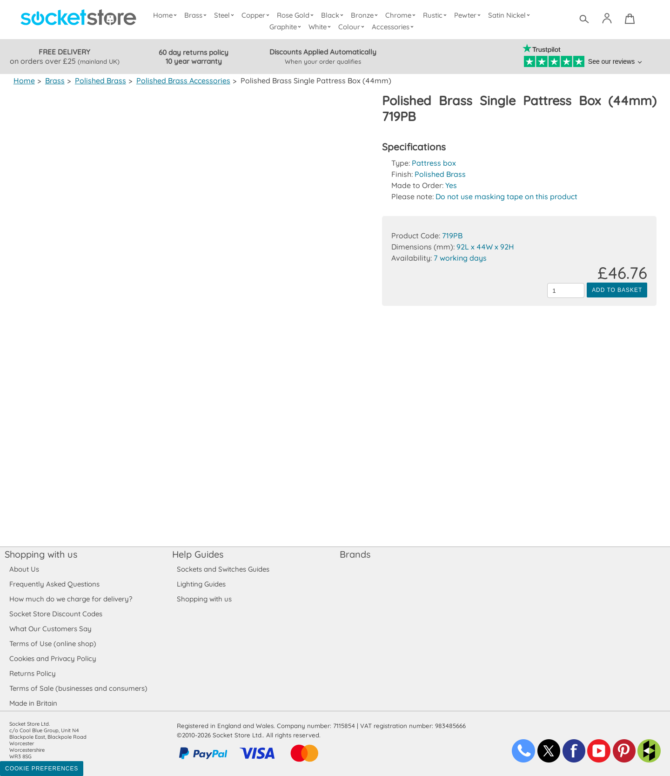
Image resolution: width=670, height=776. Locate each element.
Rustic (435, 15)
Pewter (468, 15)
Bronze (366, 15)
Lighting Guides (201, 584)
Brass (198, 15)
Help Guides (197, 554)
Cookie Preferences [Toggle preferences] (41, 768)
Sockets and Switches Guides (223, 569)
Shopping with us (41, 554)
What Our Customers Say (50, 628)
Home (167, 15)
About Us (24, 569)
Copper (257, 15)
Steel (226, 15)
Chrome (401, 15)
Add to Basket (617, 290)
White (321, 26)
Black (334, 15)
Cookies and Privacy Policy (52, 658)
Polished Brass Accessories (180, 80)
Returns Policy (32, 673)
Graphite (286, 26)
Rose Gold (297, 15)
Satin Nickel (509, 15)
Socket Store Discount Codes (55, 613)
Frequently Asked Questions (54, 584)
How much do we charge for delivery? (70, 598)
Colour (352, 26)
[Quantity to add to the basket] (565, 290)
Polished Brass (99, 80)
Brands (355, 554)
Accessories (394, 26)
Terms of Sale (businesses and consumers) (78, 688)
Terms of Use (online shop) (52, 643)
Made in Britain (33, 703)
